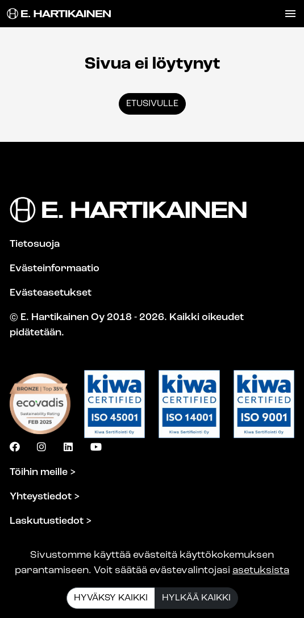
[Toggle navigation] (290, 13)
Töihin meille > (43, 472)
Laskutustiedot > (51, 521)
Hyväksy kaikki (111, 598)
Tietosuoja (35, 244)
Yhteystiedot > (45, 496)
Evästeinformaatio (54, 268)
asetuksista (260, 570)
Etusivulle (152, 103)
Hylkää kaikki (196, 598)
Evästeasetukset (50, 293)
